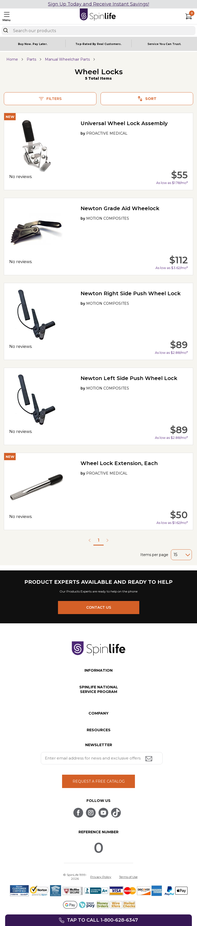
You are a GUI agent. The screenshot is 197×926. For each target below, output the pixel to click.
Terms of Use (128, 877)
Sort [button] (146, 98)
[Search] (5, 30)
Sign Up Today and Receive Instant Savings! (98, 4)
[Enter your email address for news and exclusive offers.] (102, 758)
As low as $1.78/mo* (172, 183)
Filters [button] (50, 98)
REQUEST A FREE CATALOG (99, 781)
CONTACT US (98, 607)
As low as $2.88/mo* (171, 352)
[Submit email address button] (149, 759)
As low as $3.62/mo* (171, 268)
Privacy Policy (100, 877)
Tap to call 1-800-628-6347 (102, 920)
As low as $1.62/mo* (172, 523)
